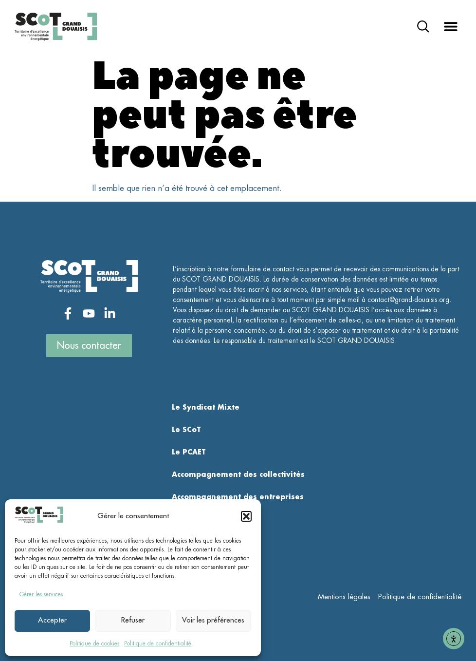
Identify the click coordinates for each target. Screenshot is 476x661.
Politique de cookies (94, 643)
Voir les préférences (213, 620)
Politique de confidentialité (157, 643)
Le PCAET (189, 452)
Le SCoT (186, 429)
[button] (246, 516)
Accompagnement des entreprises (238, 496)
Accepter (52, 620)
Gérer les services (41, 594)
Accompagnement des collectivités (238, 474)
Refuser (133, 620)
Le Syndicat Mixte (205, 407)
